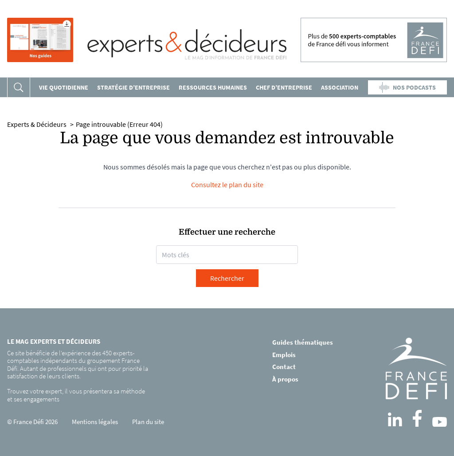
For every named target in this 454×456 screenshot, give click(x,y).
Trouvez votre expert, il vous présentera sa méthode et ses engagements (76, 395)
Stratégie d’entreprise (133, 87)
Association (339, 87)
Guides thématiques (302, 342)
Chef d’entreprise (284, 87)
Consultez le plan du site (227, 184)
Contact (284, 366)
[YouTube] (439, 422)
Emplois (284, 354)
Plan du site (148, 421)
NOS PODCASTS (407, 87)
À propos (285, 379)
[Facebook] (417, 418)
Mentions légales (95, 421)
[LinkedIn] (395, 420)
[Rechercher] (19, 87)
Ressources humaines (213, 87)
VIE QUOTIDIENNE (63, 87)
